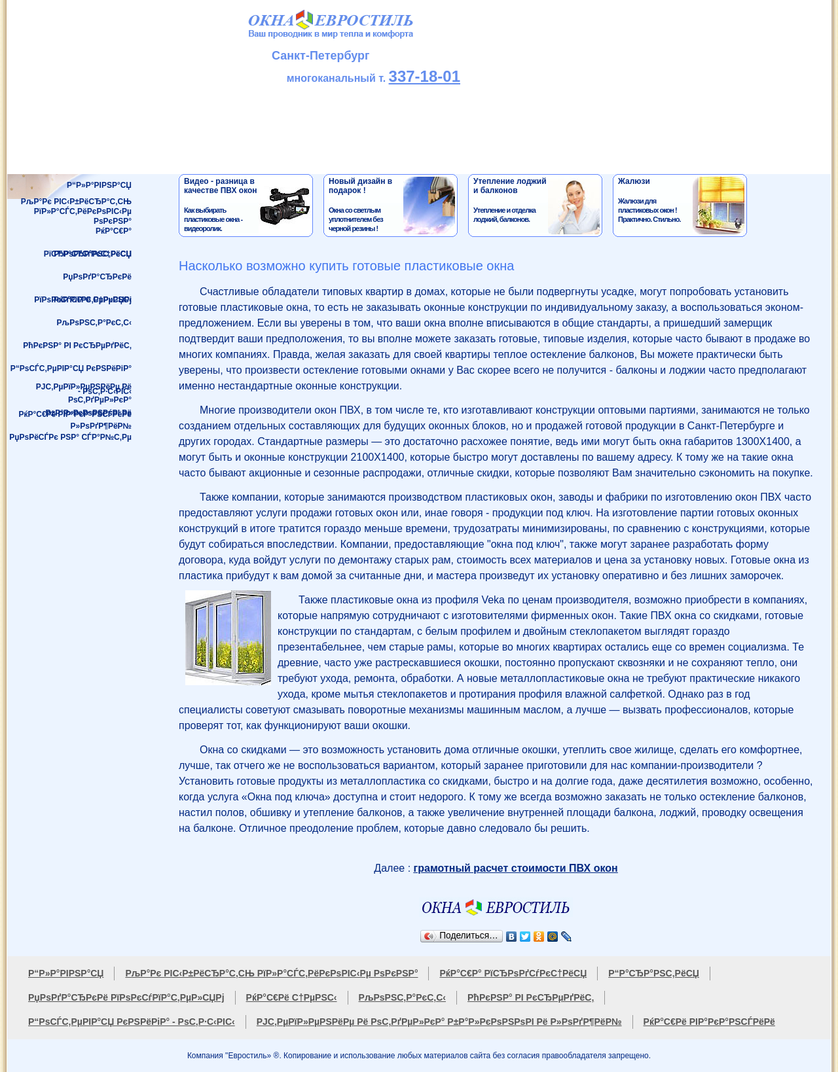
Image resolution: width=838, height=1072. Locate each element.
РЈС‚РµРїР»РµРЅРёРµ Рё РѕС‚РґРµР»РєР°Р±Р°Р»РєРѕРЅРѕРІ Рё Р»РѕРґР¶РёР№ (84, 392)
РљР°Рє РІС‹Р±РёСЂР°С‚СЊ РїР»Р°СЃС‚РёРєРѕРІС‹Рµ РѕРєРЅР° (271, 973)
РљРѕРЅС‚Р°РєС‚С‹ (94, 322)
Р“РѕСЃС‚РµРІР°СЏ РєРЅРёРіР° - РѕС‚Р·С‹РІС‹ (71, 372)
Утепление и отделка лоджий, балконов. (536, 205)
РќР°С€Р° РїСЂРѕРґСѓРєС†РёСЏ (88, 234)
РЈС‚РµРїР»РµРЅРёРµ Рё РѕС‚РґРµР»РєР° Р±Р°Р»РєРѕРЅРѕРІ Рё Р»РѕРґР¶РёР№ (439, 1021)
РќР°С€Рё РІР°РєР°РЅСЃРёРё (75, 414)
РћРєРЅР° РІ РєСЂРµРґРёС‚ (77, 345)
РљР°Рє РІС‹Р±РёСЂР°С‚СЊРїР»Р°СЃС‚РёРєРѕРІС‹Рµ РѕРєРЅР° (76, 208)
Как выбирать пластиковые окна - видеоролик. (247, 205)
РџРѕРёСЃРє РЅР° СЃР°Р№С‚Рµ (70, 437)
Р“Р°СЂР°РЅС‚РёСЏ (93, 254)
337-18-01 (424, 76)
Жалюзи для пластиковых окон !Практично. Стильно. (681, 205)
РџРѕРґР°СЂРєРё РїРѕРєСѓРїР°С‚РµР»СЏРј (83, 280)
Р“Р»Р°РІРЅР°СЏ (99, 185)
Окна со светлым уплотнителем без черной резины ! (392, 205)
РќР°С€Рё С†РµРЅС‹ (93, 299)
